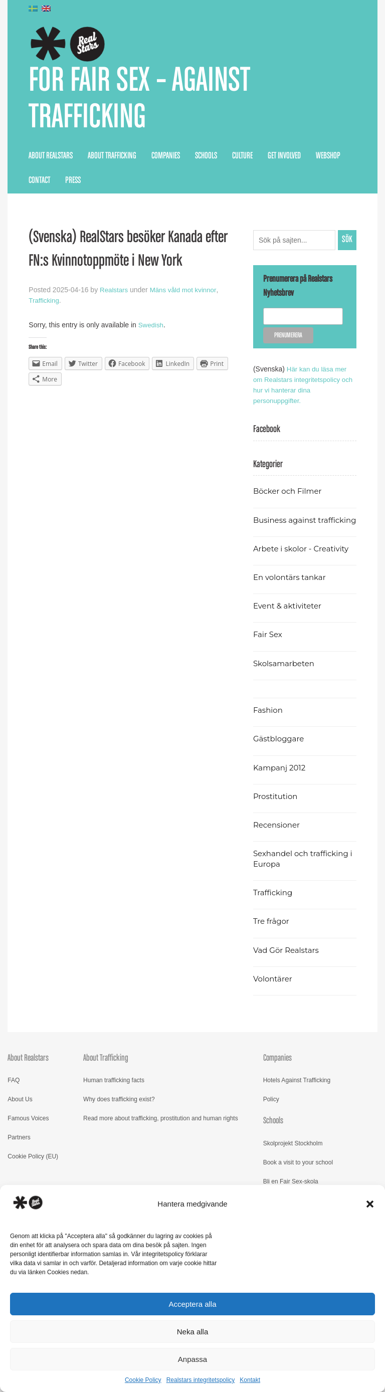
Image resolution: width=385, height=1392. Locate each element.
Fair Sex (268, 649)
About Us (20, 1113)
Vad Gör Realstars (287, 964)
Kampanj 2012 (280, 781)
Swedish (151, 329)
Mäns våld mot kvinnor (186, 294)
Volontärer (273, 993)
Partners (19, 1151)
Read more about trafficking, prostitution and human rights (160, 1132)
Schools (206, 159)
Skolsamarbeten (285, 677)
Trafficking (45, 304)
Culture (242, 159)
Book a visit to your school (298, 1176)
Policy (271, 1113)
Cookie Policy (143, 1379)
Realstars (114, 294)
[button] (370, 1204)
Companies (165, 159)
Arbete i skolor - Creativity (303, 562)
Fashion (268, 724)
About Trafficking (112, 159)
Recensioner (277, 839)
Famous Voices (28, 1132)
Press (73, 184)
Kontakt (250, 1379)
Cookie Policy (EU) (33, 1170)
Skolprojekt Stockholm (293, 1157)
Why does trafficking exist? (119, 1113)
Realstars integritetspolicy (200, 1379)
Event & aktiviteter (289, 620)
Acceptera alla (192, 1304)
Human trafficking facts (113, 1094)
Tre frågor (272, 935)
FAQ (14, 1094)
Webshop (328, 159)
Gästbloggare (280, 753)
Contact (39, 184)
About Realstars (51, 159)
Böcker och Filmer (289, 495)
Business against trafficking (286, 529)
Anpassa (192, 1359)
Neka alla (193, 1331)
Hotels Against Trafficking (297, 1094)
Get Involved (284, 159)
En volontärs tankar (291, 591)
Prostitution (276, 810)
